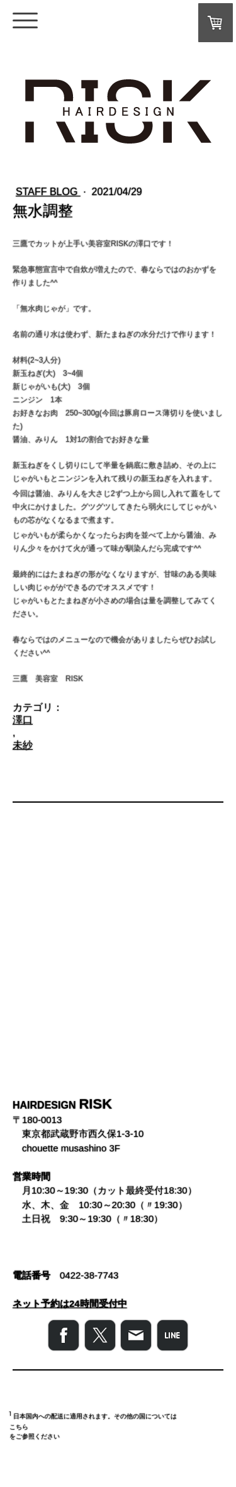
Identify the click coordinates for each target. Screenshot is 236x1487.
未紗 (23, 745)
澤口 (23, 720)
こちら (18, 1427)
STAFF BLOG (48, 191)
